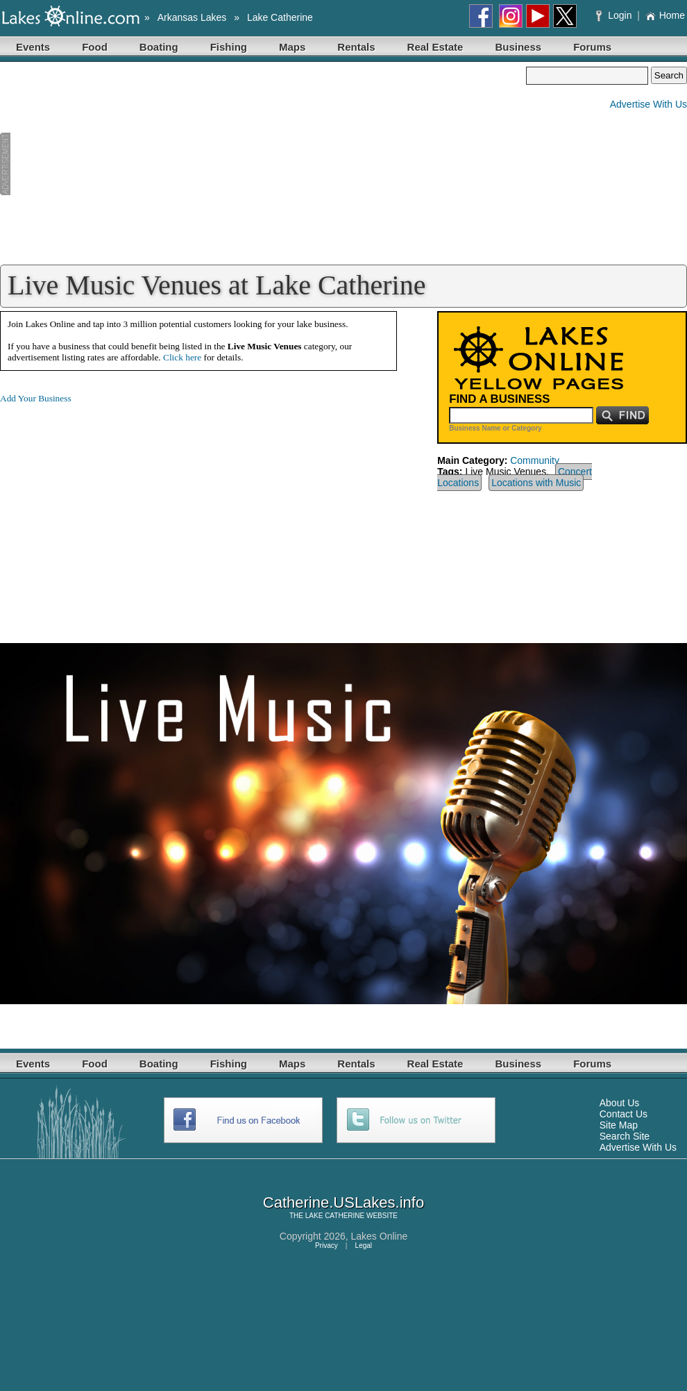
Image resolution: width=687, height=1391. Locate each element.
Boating (158, 47)
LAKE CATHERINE (334, 1215)
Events (33, 47)
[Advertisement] (263, 164)
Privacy (326, 1245)
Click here (182, 357)
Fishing (228, 47)
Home (665, 15)
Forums (592, 47)
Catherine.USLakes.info (343, 1202)
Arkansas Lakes (192, 17)
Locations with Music (536, 482)
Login (615, 15)
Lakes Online (379, 1236)
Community (534, 460)
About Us (620, 1102)
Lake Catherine (280, 17)
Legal (363, 1245)
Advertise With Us (648, 104)
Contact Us (623, 1113)
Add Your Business (35, 398)
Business (518, 47)
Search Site (625, 1136)
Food (95, 47)
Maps (292, 47)
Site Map (619, 1125)
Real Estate (435, 47)
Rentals (356, 47)
